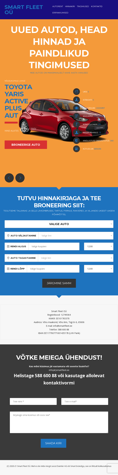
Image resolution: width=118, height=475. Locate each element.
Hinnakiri (70, 7)
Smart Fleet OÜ (24, 11)
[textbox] (76, 238)
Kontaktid (96, 7)
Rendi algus (18, 249)
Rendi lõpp (17, 271)
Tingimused (83, 7)
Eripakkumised (60, 14)
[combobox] (75, 238)
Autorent (57, 7)
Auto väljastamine (23, 238)
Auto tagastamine (23, 260)
